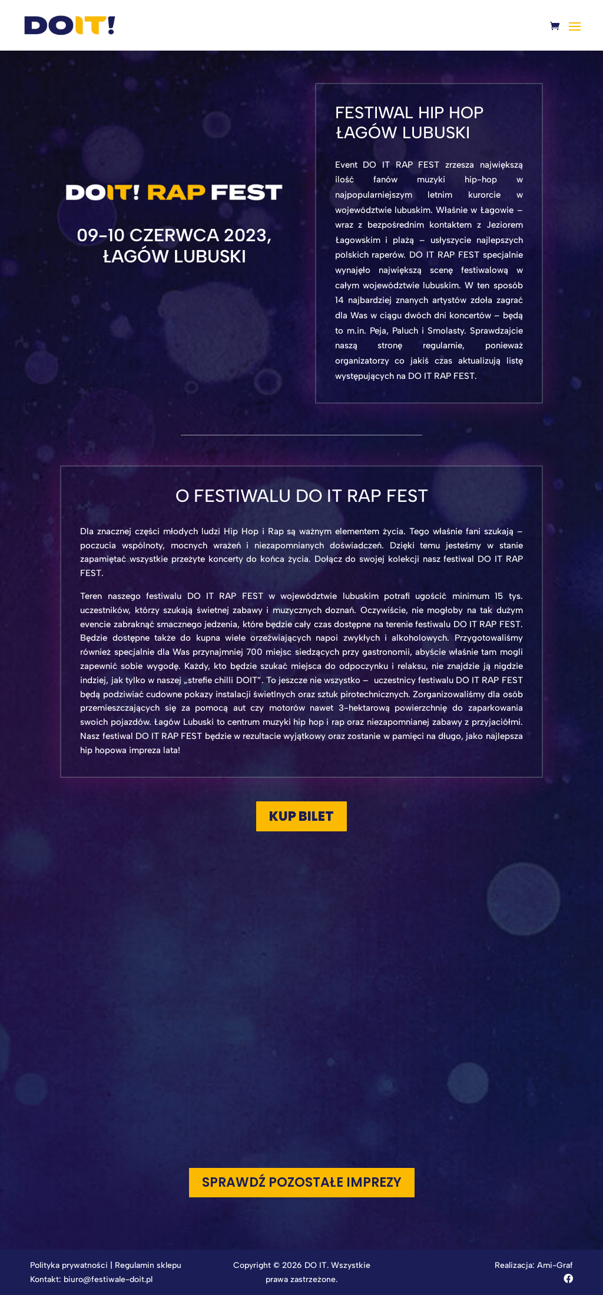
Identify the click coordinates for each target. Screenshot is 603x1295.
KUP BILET (301, 816)
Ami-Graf (555, 1265)
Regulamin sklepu (148, 1265)
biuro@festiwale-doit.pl (108, 1279)
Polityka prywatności (69, 1265)
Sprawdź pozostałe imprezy (302, 1182)
